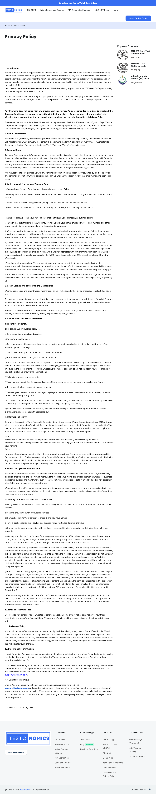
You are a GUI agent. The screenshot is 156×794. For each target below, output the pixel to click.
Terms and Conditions (113, 785)
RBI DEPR (31, 10)
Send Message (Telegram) (135, 764)
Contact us (108, 780)
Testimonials (86, 762)
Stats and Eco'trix (63, 785)
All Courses (60, 762)
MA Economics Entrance (79, 10)
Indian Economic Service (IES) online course (140, 79)
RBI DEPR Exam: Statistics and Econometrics (138, 66)
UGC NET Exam (102, 10)
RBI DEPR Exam (62, 767)
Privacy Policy (109, 790)
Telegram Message (16, 775)
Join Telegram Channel (135, 772)
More (116, 10)
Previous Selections (89, 771)
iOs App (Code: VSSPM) (110, 769)
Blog (88, 767)
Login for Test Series (138, 18)
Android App (109, 762)
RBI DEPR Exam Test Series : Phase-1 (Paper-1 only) (140, 54)
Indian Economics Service (52, 10)
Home (7, 25)
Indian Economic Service (62, 773)
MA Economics (62, 780)
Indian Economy (62, 790)
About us (107, 775)
